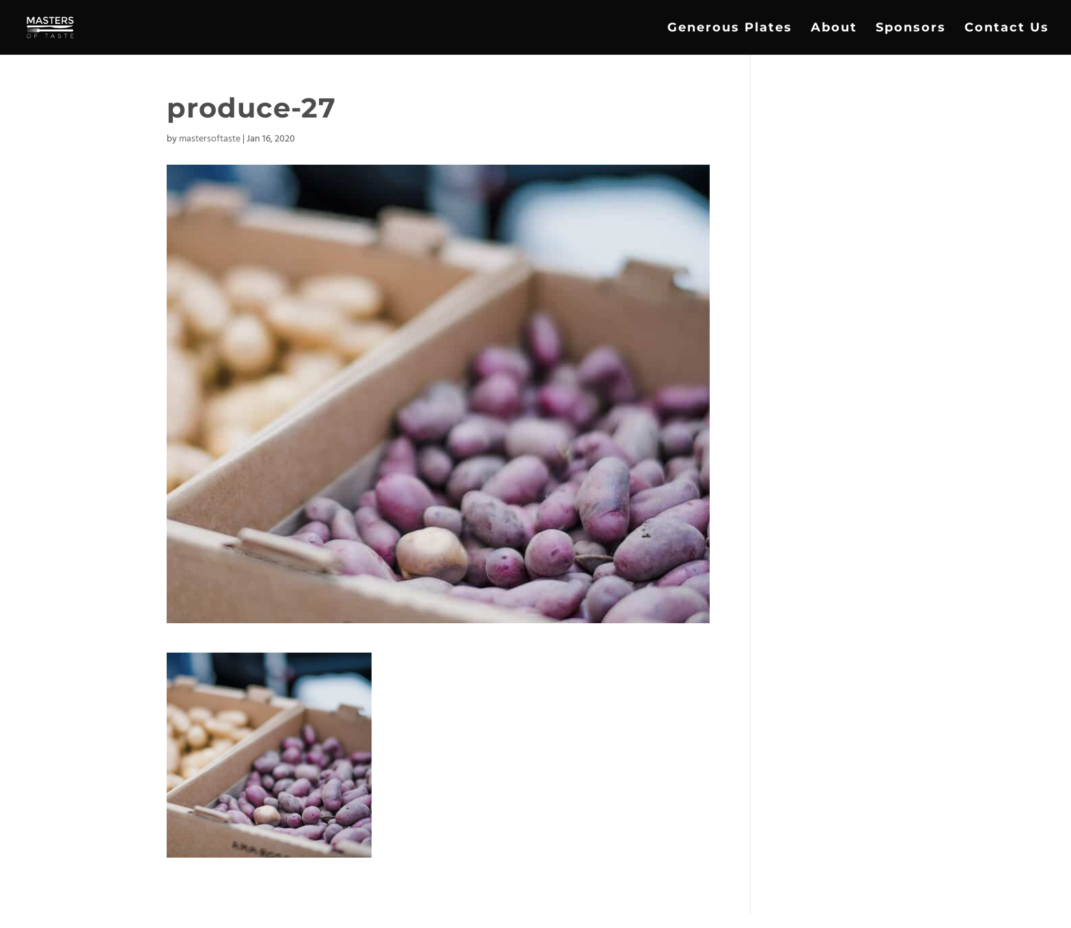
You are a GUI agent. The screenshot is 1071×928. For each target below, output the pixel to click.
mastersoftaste (209, 139)
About (834, 29)
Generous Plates (729, 29)
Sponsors (911, 29)
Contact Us (1006, 29)
